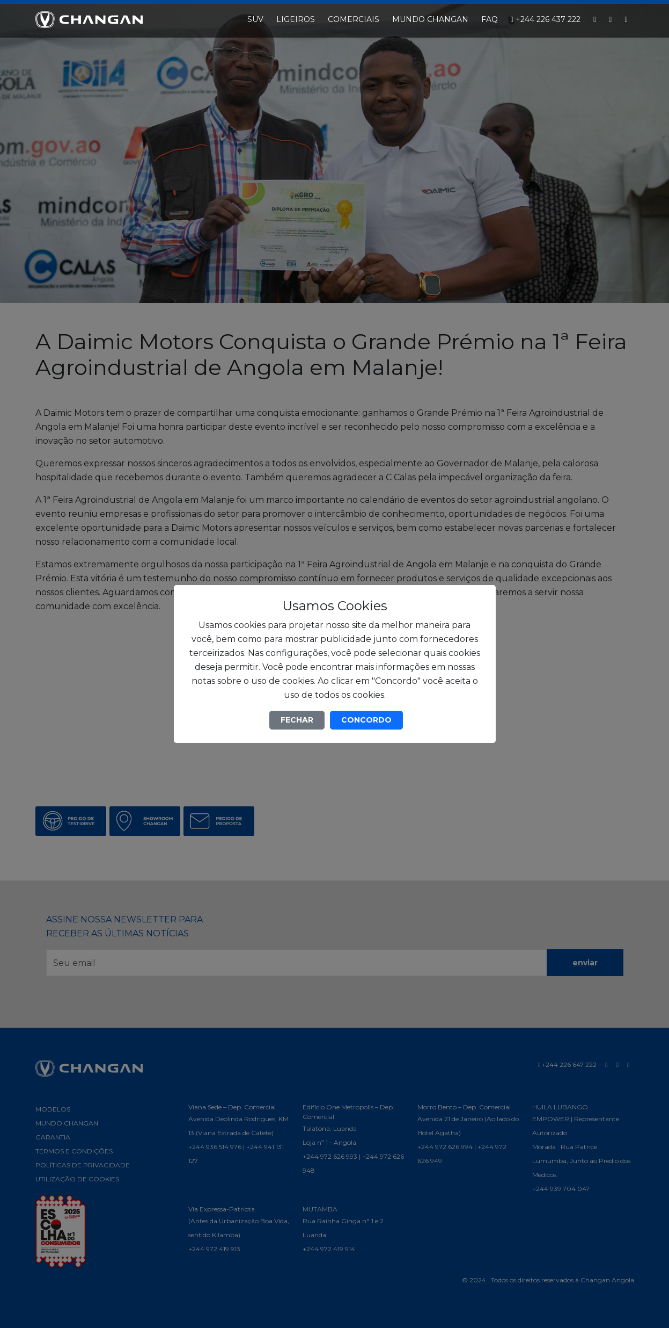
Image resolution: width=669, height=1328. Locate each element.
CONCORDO (366, 720)
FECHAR (297, 720)
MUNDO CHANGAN (430, 19)
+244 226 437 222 (545, 19)
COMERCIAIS (353, 19)
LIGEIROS (295, 19)
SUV (255, 19)
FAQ (489, 19)
